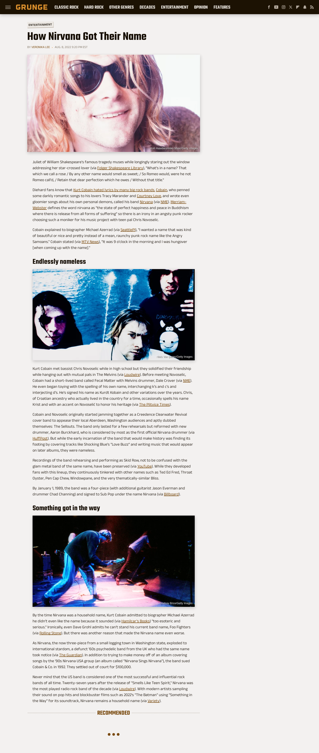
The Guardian (70, 655)
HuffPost (40, 438)
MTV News (90, 241)
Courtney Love (149, 196)
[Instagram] (283, 7)
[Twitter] (290, 7)
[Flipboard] (298, 7)
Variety (154, 701)
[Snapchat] (305, 7)
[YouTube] (276, 7)
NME (164, 202)
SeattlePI (128, 229)
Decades (147, 7)
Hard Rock (93, 7)
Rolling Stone (50, 633)
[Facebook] (269, 7)
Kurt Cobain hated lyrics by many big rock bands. (114, 190)
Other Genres (121, 7)
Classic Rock (66, 7)
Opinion (201, 7)
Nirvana (146, 202)
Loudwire (132, 374)
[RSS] (312, 7)
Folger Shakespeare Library (120, 168)
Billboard (171, 494)
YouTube (144, 466)
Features (222, 7)
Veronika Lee (40, 47)
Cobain (161, 190)
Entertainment (174, 7)
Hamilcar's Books (135, 621)
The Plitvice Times (154, 404)
